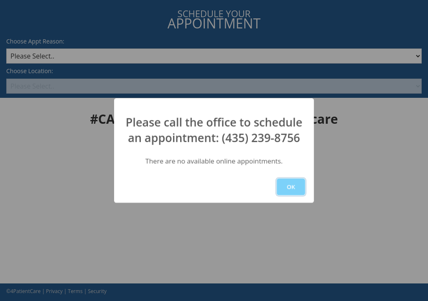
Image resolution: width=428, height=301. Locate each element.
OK (291, 187)
